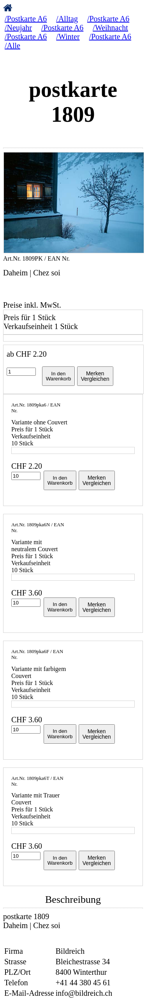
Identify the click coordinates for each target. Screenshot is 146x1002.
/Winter (67, 36)
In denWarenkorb (58, 376)
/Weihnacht (110, 27)
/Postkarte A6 (26, 18)
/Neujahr (18, 27)
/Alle (12, 45)
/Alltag (67, 18)
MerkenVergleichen (95, 376)
